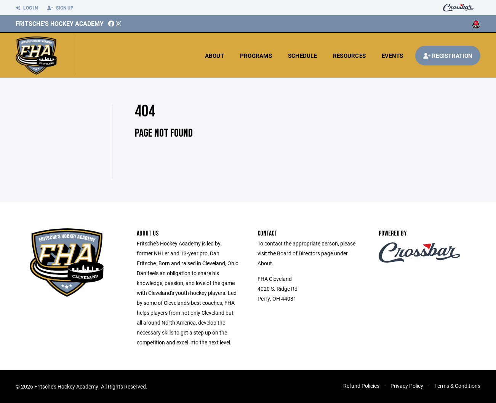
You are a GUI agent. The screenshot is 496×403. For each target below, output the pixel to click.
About (214, 55)
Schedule (302, 55)
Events (392, 55)
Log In (27, 8)
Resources (349, 55)
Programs (256, 55)
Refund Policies (361, 385)
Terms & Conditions (457, 385)
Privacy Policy (406, 385)
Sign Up (60, 8)
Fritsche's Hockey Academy (60, 23)
